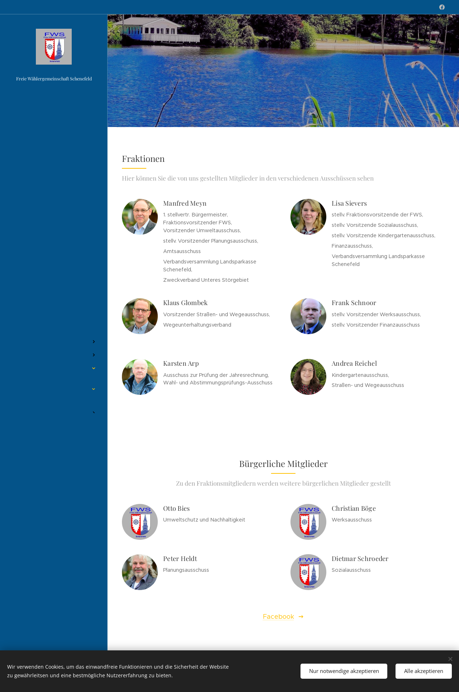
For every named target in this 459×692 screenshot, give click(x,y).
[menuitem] (53, 320)
